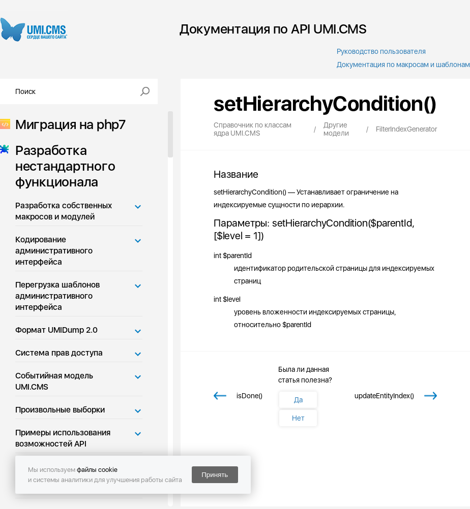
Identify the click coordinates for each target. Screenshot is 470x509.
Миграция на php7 (67, 124)
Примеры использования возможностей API (62, 438)
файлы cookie (97, 469)
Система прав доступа (59, 353)
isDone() (249, 396)
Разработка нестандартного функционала (62, 165)
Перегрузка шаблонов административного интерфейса (57, 296)
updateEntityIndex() (384, 396)
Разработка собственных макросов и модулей (63, 211)
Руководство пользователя (381, 51)
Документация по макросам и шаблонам (403, 64)
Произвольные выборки (60, 410)
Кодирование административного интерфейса (54, 251)
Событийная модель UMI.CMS (54, 381)
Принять (214, 475)
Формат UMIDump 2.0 (56, 330)
